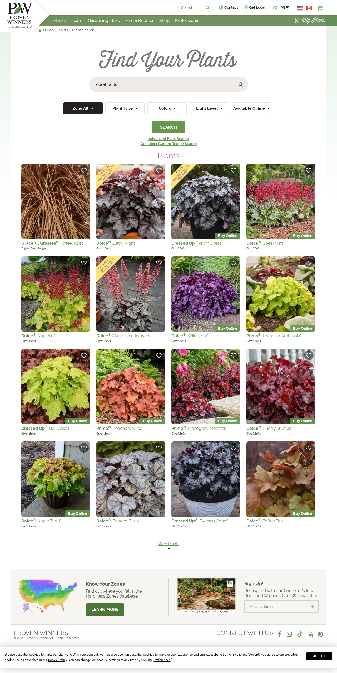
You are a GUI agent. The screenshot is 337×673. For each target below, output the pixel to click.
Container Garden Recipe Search (169, 144)
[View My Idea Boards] (310, 21)
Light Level (207, 108)
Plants (62, 30)
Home (48, 30)
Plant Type (123, 108)
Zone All (81, 108)
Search (168, 127)
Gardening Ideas (104, 20)
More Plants (168, 543)
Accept (319, 656)
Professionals (188, 20)
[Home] (20, 15)
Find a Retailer (139, 20)
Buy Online (227, 236)
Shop (164, 20)
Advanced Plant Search (168, 139)
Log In (284, 7)
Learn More (105, 609)
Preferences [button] (161, 660)
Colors (165, 108)
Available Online (249, 108)
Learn (76, 20)
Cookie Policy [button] (57, 660)
